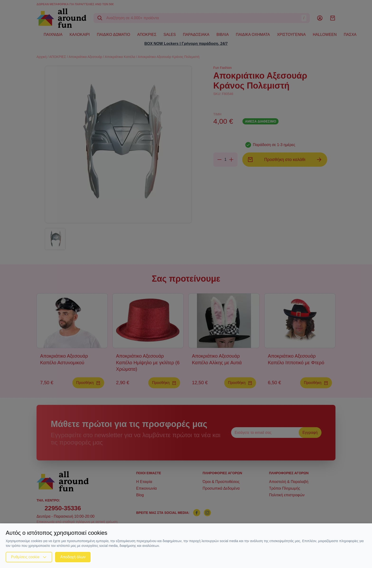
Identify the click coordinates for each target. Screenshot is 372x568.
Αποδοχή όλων (72, 557)
